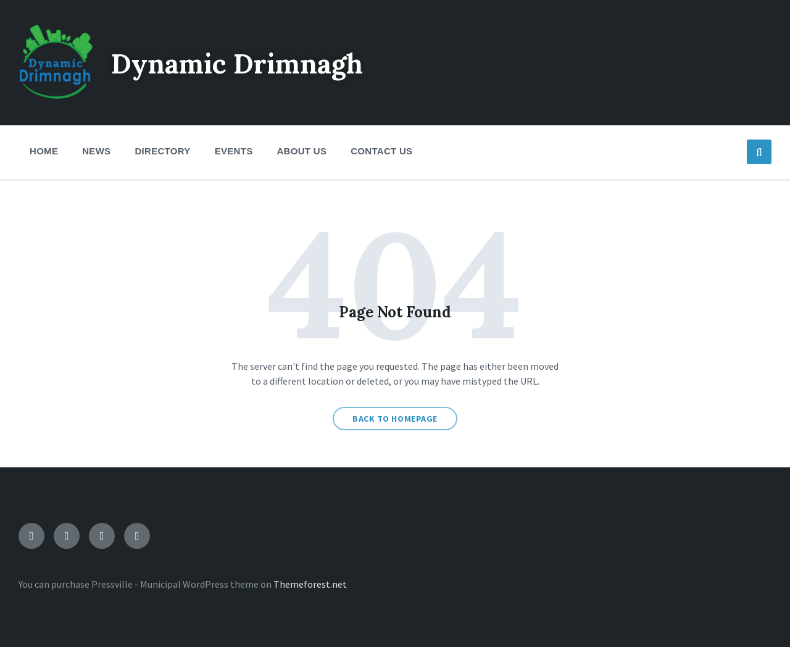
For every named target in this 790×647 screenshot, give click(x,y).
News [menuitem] (96, 151)
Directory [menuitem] (162, 151)
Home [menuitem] (44, 151)
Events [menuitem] (234, 151)
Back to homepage (395, 418)
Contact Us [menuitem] (381, 151)
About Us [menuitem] (301, 151)
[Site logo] (56, 95)
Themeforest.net (310, 584)
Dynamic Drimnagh (251, 62)
